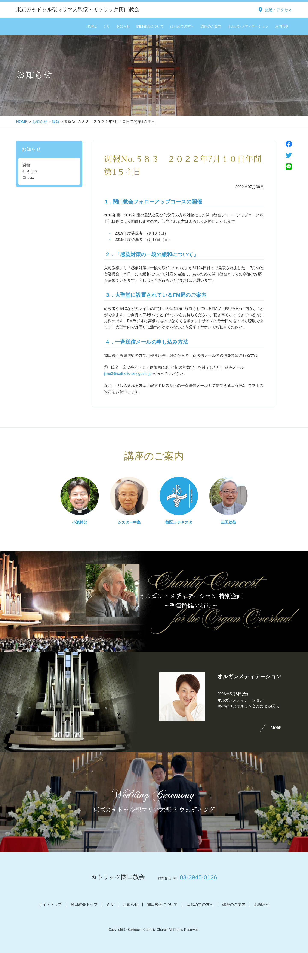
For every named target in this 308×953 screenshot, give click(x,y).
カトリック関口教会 (118, 877)
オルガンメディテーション (248, 26)
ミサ (106, 26)
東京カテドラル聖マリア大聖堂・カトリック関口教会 (77, 9)
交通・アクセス (278, 10)
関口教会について (150, 26)
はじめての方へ (182, 26)
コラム (28, 177)
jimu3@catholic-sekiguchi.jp (127, 373)
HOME (91, 26)
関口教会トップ (84, 904)
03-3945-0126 (198, 877)
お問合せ (282, 26)
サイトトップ (50, 904)
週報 (55, 122)
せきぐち (30, 171)
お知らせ (123, 26)
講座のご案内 (211, 26)
